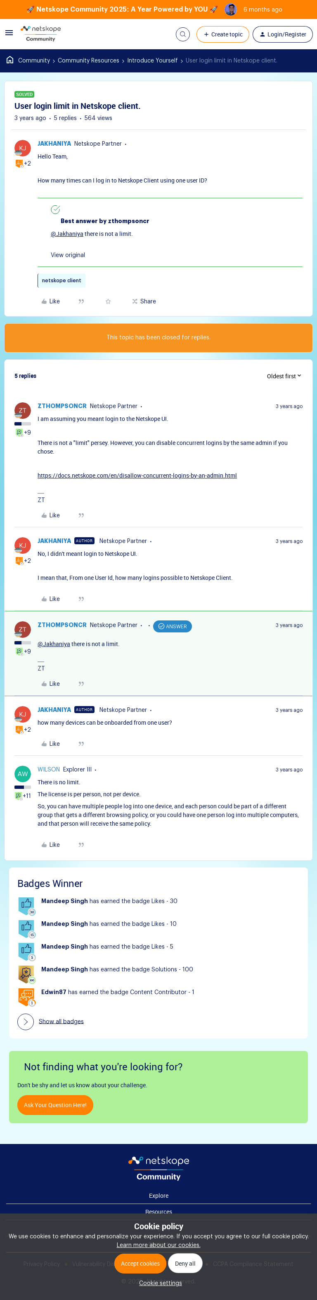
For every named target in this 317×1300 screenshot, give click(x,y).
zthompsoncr (62, 406)
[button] (9, 36)
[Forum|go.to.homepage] (41, 34)
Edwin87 (53, 992)
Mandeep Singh (64, 901)
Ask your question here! (55, 1105)
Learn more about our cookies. (159, 1245)
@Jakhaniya (67, 234)
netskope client (61, 280)
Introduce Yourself (152, 61)
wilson (49, 770)
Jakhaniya (54, 144)
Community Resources (88, 61)
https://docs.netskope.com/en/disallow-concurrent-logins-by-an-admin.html (137, 475)
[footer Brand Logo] (158, 1179)
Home (28, 61)
